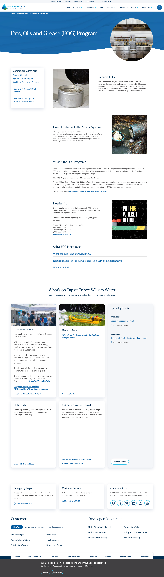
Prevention (51, 534)
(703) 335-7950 (71, 500)
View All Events (120, 462)
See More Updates (69, 394)
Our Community (73, 556)
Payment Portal (20, 75)
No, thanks (57, 572)
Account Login (17, 534)
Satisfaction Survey (19, 545)
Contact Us (67, 1)
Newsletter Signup (132, 537)
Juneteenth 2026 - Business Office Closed (128, 338)
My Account (106, 1)
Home (13, 14)
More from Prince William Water (27, 394)
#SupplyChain (20, 387)
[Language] (93, 1)
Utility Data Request (97, 532)
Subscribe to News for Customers (76, 459)
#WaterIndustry (40, 389)
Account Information (20, 540)
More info (89, 566)
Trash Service (52, 540)
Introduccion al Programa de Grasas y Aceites (88, 191)
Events (108, 556)
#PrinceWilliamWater (23, 389)
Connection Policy (132, 527)
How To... (16, 527)
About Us (93, 556)
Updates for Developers (71, 463)
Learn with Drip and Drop (24, 464)
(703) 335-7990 (23, 503)
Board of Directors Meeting (122, 321)
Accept (45, 572)
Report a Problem (56, 1)
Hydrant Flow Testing (97, 537)
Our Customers (22, 14)
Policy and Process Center (136, 532)
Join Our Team (78, 1)
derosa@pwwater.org (62, 234)
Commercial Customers (39, 14)
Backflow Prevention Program (26, 82)
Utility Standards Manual (99, 527)
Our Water (54, 556)
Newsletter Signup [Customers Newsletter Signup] (54, 545)
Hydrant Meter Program (23, 78)
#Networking (33, 387)
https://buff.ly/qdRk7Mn (39, 381)
